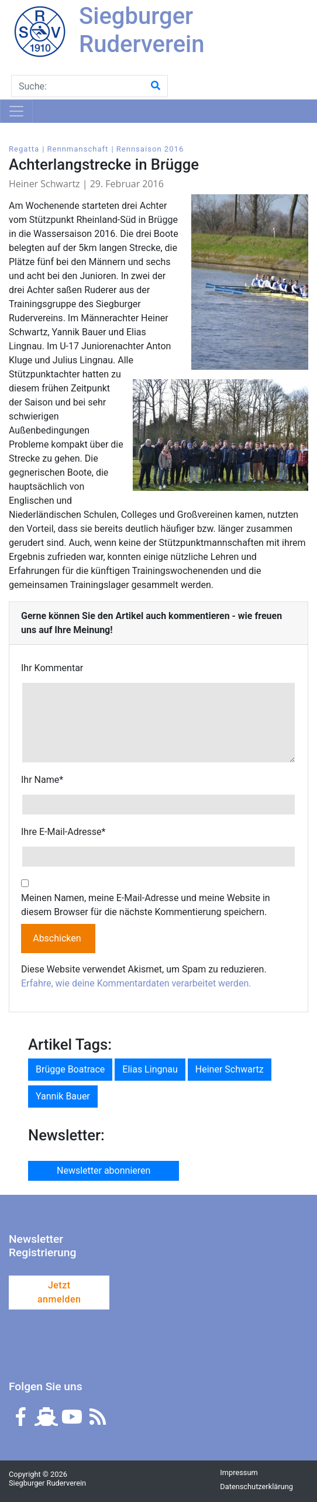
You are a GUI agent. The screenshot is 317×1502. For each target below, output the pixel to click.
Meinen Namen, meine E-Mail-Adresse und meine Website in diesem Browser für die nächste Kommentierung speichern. (145, 904)
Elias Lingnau (150, 1069)
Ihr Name (42, 779)
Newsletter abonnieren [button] (103, 1170)
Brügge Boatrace (70, 1069)
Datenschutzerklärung (256, 1486)
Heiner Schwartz (229, 1069)
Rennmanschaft (77, 149)
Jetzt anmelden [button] (59, 1292)
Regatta (24, 149)
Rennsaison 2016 (150, 149)
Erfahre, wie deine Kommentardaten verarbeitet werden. (136, 983)
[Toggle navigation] (16, 111)
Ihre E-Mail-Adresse (63, 831)
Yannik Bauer (63, 1096)
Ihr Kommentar (52, 667)
